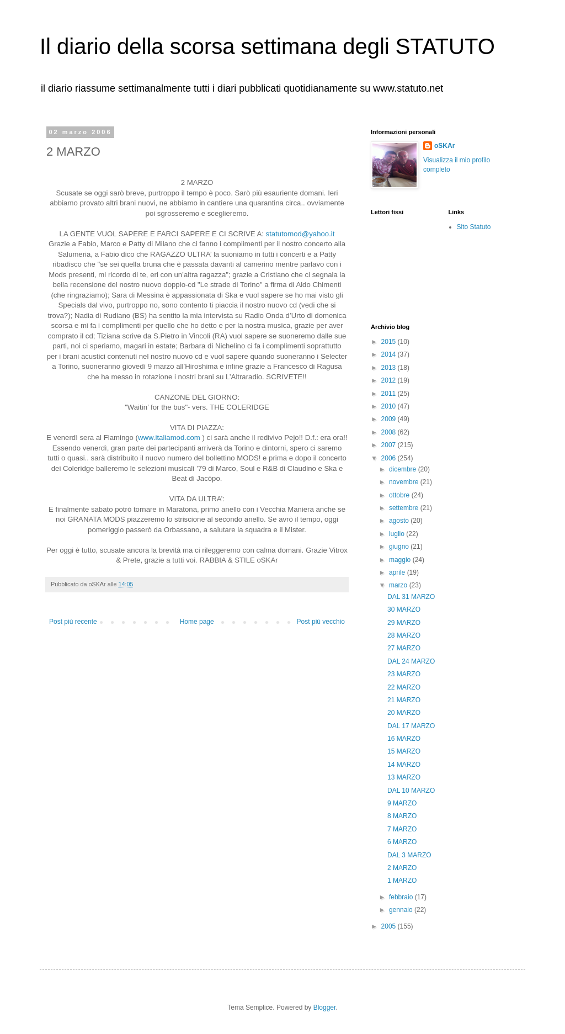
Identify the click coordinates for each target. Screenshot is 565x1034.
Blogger (324, 1007)
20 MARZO (403, 713)
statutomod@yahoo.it (300, 234)
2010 (389, 406)
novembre (404, 482)
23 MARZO (403, 674)
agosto (400, 520)
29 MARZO (403, 623)
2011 (389, 393)
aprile (398, 572)
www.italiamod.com (169, 437)
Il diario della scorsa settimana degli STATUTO (267, 46)
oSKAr (444, 146)
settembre (404, 508)
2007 (389, 445)
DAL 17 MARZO (411, 726)
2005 (389, 926)
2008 (389, 432)
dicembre (403, 469)
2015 (389, 342)
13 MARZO (403, 777)
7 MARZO (402, 829)
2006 (389, 458)
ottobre (400, 495)
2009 (389, 419)
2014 (389, 354)
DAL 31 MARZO (411, 597)
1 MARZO (402, 880)
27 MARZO (403, 648)
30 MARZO (403, 609)
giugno (400, 546)
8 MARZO (402, 816)
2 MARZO (402, 868)
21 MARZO (403, 700)
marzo (399, 585)
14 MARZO (403, 764)
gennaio (401, 910)
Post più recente (73, 621)
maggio (401, 560)
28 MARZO (403, 635)
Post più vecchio (321, 621)
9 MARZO (402, 803)
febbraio (402, 897)
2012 (389, 380)
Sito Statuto (474, 227)
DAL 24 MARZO (411, 661)
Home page (197, 621)
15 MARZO (403, 751)
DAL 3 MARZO (409, 855)
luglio (397, 534)
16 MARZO (403, 739)
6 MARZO (402, 842)
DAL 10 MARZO (411, 790)
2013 (389, 368)
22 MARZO (403, 687)
